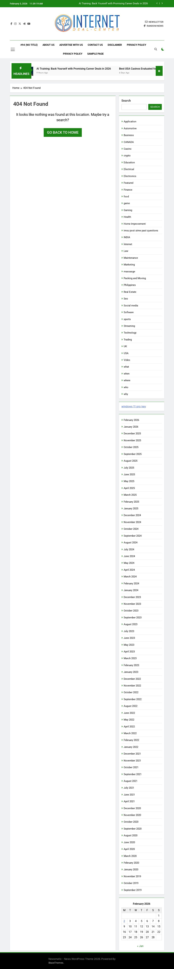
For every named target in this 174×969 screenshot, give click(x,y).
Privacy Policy (136, 44)
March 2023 (130, 658)
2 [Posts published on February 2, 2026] (124, 921)
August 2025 (130, 460)
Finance (128, 189)
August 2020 (130, 835)
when (126, 373)
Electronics (130, 176)
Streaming (129, 325)
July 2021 (129, 787)
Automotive (130, 128)
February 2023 (131, 665)
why (126, 394)
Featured (128, 182)
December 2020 (132, 808)
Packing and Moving (135, 278)
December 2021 (132, 753)
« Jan (140, 946)
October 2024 (131, 528)
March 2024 (130, 576)
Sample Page (95, 53)
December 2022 (132, 678)
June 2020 (129, 842)
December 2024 (132, 515)
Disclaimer (115, 44)
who (126, 387)
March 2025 (130, 494)
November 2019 (132, 876)
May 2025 (129, 481)
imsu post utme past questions (141, 230)
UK (125, 346)
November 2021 (132, 760)
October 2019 (131, 883)
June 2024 (129, 556)
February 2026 (131, 420)
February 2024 (131, 583)
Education (129, 162)
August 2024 (130, 542)
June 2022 (129, 712)
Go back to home (63, 132)
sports (127, 319)
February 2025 (131, 501)
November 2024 (132, 522)
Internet (128, 244)
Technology (130, 332)
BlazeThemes (55, 962)
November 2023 (132, 603)
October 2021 (131, 767)
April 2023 (129, 651)
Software (129, 312)
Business (129, 135)
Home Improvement (135, 223)
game (127, 203)
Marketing (129, 264)
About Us (48, 44)
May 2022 (129, 719)
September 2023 (133, 617)
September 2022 (133, 699)
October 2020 (131, 821)
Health (127, 216)
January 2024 (131, 590)
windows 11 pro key (133, 406)
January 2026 (131, 426)
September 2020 (133, 828)
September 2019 (133, 890)
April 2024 (129, 569)
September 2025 (133, 454)
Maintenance (131, 257)
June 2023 (129, 637)
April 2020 (129, 849)
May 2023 (129, 644)
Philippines (130, 285)
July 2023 (129, 631)
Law (126, 250)
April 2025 (129, 488)
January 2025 (131, 508)
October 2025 (131, 447)
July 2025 (129, 467)
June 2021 (129, 794)
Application (130, 121)
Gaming (128, 210)
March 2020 (130, 856)
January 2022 (131, 746)
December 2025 (132, 433)
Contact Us (95, 44)
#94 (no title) (29, 44)
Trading (128, 339)
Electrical (129, 169)
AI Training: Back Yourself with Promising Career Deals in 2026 (113, 3)
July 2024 (129, 549)
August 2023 (130, 624)
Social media (131, 305)
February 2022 (131, 740)
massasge (129, 271)
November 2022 (132, 685)
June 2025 (129, 474)
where (127, 380)
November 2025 (132, 440)
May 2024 (129, 562)
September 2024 (133, 535)
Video (127, 360)
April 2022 (129, 726)
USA (126, 353)
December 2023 (132, 597)
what (126, 366)
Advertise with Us (71, 44)
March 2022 (130, 733)
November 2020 (132, 815)
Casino (127, 148)
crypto (127, 155)
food (126, 196)
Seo (126, 298)
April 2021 (129, 801)
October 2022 (131, 692)
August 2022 (130, 706)
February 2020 (131, 862)
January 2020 (131, 869)
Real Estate (130, 291)
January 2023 (131, 672)
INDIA (127, 237)
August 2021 (130, 781)
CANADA (129, 142)
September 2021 (133, 774)
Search (126, 100)
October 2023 (131, 610)
